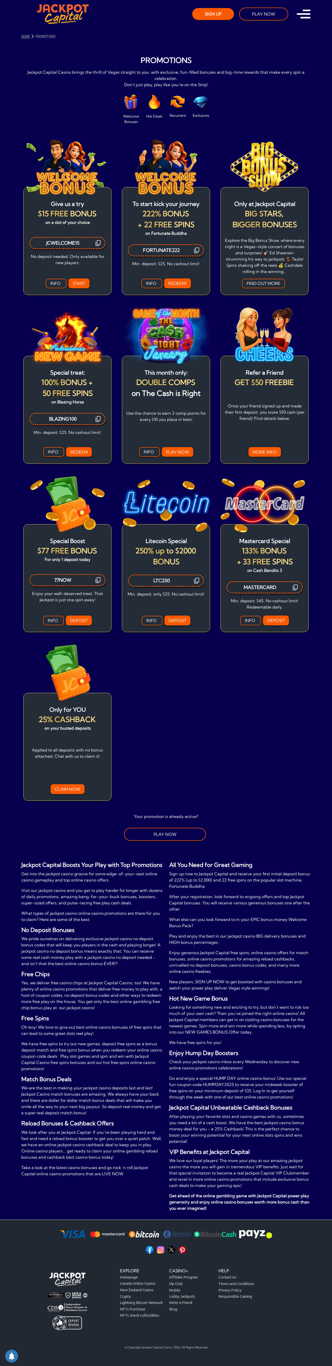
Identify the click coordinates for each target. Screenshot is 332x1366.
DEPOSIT (79, 620)
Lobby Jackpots (182, 1296)
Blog (173, 1309)
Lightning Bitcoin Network (141, 1303)
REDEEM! (177, 283)
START (79, 283)
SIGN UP (213, 14)
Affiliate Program (183, 1277)
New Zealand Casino (137, 1290)
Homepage (129, 1277)
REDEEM (79, 452)
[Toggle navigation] (303, 14)
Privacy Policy (229, 1290)
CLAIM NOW (67, 789)
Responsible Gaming (235, 1296)
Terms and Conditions (236, 1284)
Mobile (175, 1290)
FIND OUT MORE (263, 283)
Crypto (125, 1296)
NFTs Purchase (132, 1309)
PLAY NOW (263, 14)
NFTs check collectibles (139, 1315)
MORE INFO (265, 452)
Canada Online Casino (137, 1283)
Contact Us (227, 1277)
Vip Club (176, 1284)
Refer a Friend (180, 1303)
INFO (56, 283)
